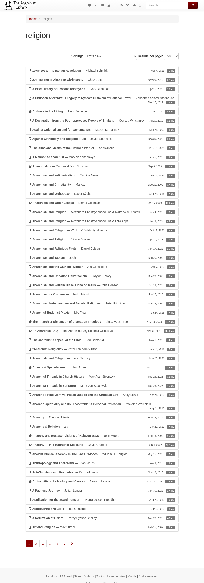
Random (51, 576)
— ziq (102, 426)
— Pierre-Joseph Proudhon (102, 500)
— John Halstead (102, 294)
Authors (89, 576)
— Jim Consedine (102, 267)
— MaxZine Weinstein (102, 406)
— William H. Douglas (102, 454)
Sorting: (77, 56)
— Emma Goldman (102, 203)
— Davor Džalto (102, 194)
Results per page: (150, 56)
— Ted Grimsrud (102, 340)
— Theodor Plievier (102, 417)
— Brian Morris (102, 463)
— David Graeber (102, 445)
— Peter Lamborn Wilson (102, 349)
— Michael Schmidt (102, 70)
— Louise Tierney (102, 358)
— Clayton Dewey (102, 276)
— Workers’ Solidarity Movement (102, 230)
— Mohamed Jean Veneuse (102, 166)
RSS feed (65, 576)
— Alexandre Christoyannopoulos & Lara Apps (102, 221)
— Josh (102, 258)
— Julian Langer (102, 490)
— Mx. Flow (102, 312)
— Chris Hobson (102, 285)
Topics (33, 19)
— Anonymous (102, 148)
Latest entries (116, 576)
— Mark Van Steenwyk (102, 157)
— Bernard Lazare (102, 472)
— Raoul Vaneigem (102, 111)
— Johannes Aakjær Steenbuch (102, 100)
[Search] (167, 5)
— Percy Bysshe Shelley (102, 518)
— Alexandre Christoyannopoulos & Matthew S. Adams (102, 212)
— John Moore (102, 367)
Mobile (132, 576)
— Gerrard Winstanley (102, 120)
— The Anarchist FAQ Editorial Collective (102, 331)
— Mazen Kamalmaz (102, 130)
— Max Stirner (102, 527)
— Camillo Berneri (102, 175)
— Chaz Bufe (102, 80)
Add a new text (148, 576)
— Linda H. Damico (102, 322)
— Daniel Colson (102, 248)
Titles (77, 576)
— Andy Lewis (102, 395)
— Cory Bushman (102, 89)
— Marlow (102, 184)
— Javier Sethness (102, 139)
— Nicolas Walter (102, 239)
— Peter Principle (102, 303)
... (50, 543)
